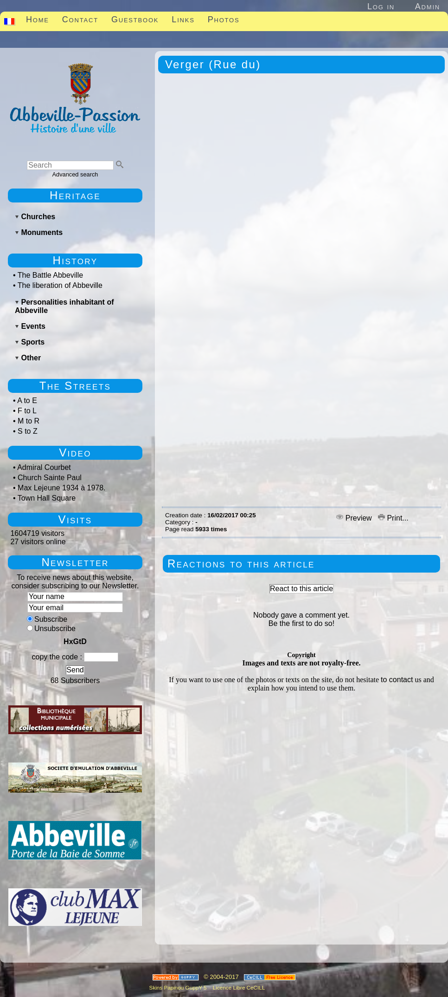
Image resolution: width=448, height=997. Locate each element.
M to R (28, 421)
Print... (393, 518)
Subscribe (47, 619)
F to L (27, 411)
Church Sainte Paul (50, 478)
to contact (397, 680)
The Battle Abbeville (50, 275)
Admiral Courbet (44, 467)
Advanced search (75, 174)
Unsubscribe (51, 628)
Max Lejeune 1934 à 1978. (61, 488)
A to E (27, 400)
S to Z (28, 431)
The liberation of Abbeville (60, 285)
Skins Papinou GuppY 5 (179, 987)
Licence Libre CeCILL (238, 987)
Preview (355, 518)
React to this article (301, 589)
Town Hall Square (47, 498)
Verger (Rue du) (213, 64)
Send (74, 670)
